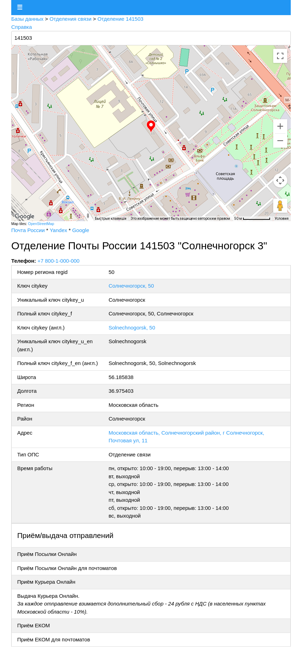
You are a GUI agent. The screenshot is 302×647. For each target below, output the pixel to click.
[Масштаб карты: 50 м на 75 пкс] (252, 218)
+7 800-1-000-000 (59, 261)
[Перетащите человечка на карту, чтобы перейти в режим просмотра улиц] (280, 206)
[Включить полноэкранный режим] (280, 56)
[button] (151, 126)
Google (80, 230)
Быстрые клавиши (110, 218)
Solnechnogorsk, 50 (132, 328)
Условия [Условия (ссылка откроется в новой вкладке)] (282, 218)
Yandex (58, 230)
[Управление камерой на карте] (280, 180)
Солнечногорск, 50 (131, 286)
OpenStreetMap (41, 224)
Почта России (28, 230)
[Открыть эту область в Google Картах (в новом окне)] (24, 216)
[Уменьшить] (280, 141)
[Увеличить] (280, 126)
